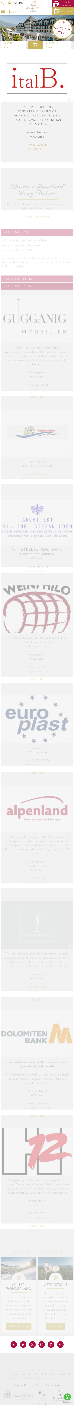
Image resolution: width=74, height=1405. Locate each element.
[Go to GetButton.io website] (67, 1402)
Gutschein (62, 28)
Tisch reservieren (66, 3)
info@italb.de (37, 149)
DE (16, 3)
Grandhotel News (52, 44)
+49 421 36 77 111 (37, 145)
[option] (37, 32)
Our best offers (9, 44)
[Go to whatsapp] (67, 1396)
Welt (62, 33)
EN (21, 3)
